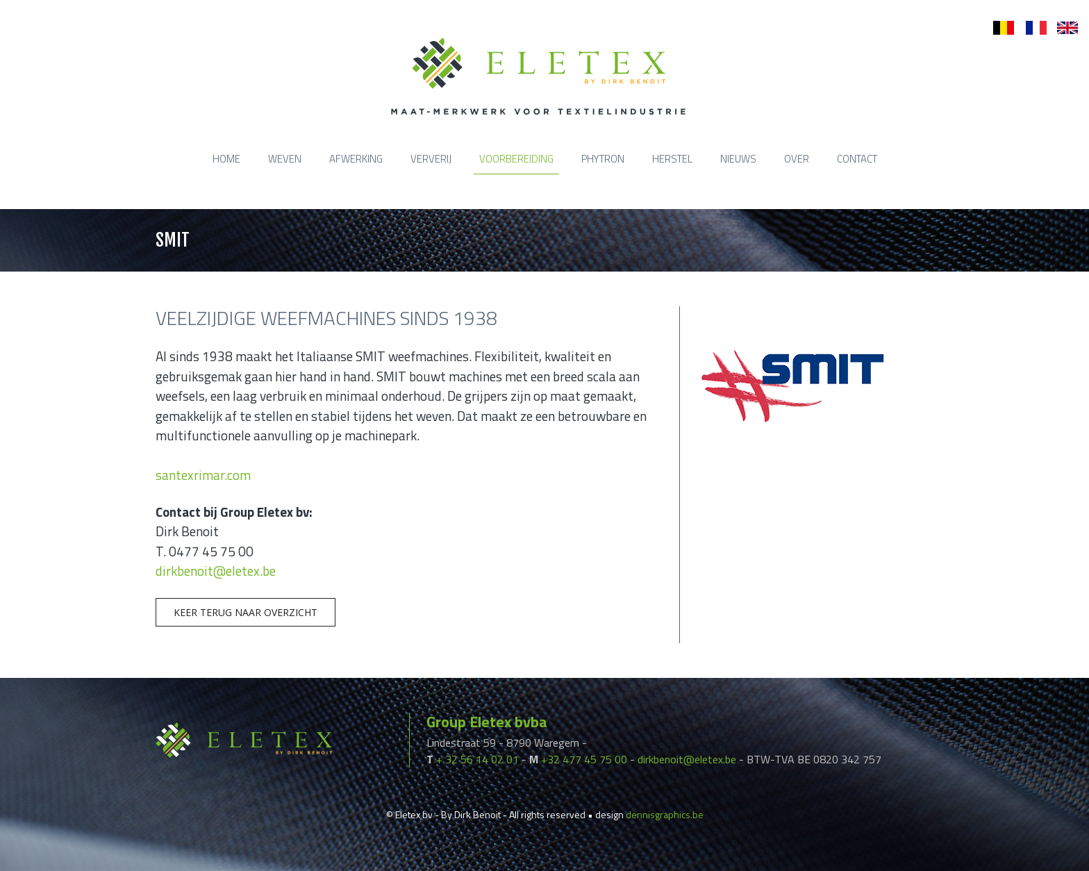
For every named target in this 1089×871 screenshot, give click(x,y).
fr (1029, 28)
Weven (284, 159)
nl (997, 28)
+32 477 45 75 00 (584, 759)
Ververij (430, 159)
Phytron (602, 159)
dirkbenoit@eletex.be (216, 571)
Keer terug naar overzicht (245, 612)
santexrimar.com (203, 475)
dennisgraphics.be (665, 814)
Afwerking (356, 159)
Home (226, 159)
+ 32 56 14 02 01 (477, 759)
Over (796, 159)
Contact (857, 159)
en (1062, 28)
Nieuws (738, 159)
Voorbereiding (516, 159)
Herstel (672, 159)
